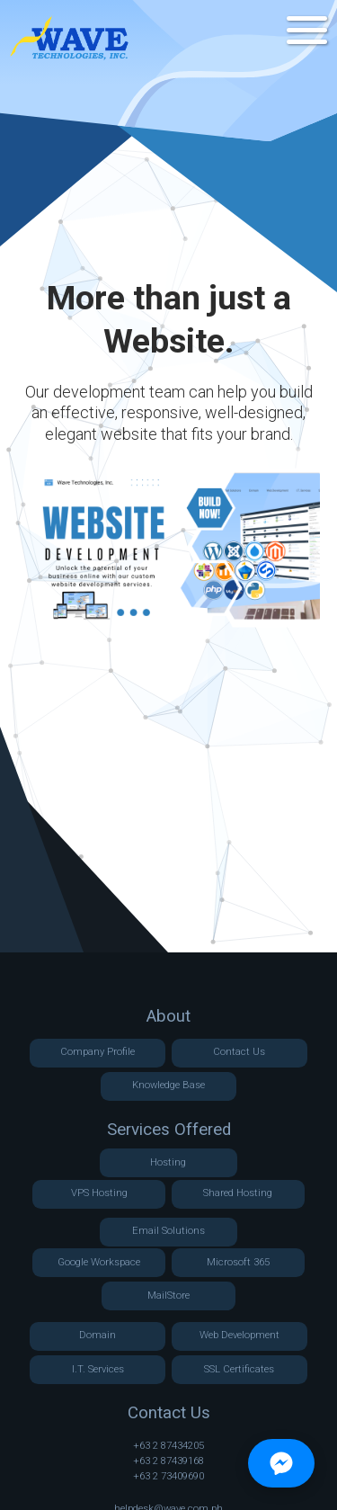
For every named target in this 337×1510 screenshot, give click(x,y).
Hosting (168, 1162)
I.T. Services (98, 1369)
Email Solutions (168, 1231)
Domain (97, 1335)
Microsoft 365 (238, 1262)
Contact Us (239, 1052)
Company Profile (97, 1052)
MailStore (168, 1295)
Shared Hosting (237, 1193)
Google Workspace (99, 1262)
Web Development (239, 1335)
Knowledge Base (168, 1085)
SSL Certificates (239, 1369)
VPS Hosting (99, 1193)
